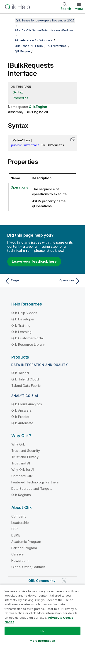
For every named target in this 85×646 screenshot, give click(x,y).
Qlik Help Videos (24, 313)
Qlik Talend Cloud (25, 379)
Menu (79, 8)
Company (18, 516)
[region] (42, 615)
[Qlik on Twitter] (64, 580)
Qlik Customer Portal (27, 338)
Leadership (20, 523)
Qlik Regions (21, 495)
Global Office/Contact (28, 567)
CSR (14, 529)
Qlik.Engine (22, 51)
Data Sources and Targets (31, 488)
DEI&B (15, 535)
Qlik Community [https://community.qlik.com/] (42, 580)
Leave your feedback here (34, 261)
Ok (42, 631)
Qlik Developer (22, 319)
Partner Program (24, 548)
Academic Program (26, 541)
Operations (19, 187)
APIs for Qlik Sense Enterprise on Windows (44, 30)
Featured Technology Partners (35, 482)
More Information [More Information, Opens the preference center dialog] (42, 640)
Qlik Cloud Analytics (26, 404)
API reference (57, 46)
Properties (20, 98)
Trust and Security (25, 450)
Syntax (18, 92)
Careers (17, 554)
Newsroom (20, 560)
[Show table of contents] (9, 20)
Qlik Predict (20, 417)
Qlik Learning (21, 332)
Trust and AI (20, 463)
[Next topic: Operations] (62, 281)
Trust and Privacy (25, 457)
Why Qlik (18, 444)
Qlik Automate (22, 423)
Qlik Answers (21, 410)
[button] (72, 139)
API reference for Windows (33, 40)
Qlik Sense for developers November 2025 (45, 20)
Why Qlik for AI (22, 469)
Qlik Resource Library (28, 344)
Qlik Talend (20, 373)
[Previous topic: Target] (22, 281)
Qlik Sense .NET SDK (29, 46)
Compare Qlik (22, 476)
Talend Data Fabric (26, 385)
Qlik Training (20, 325)
